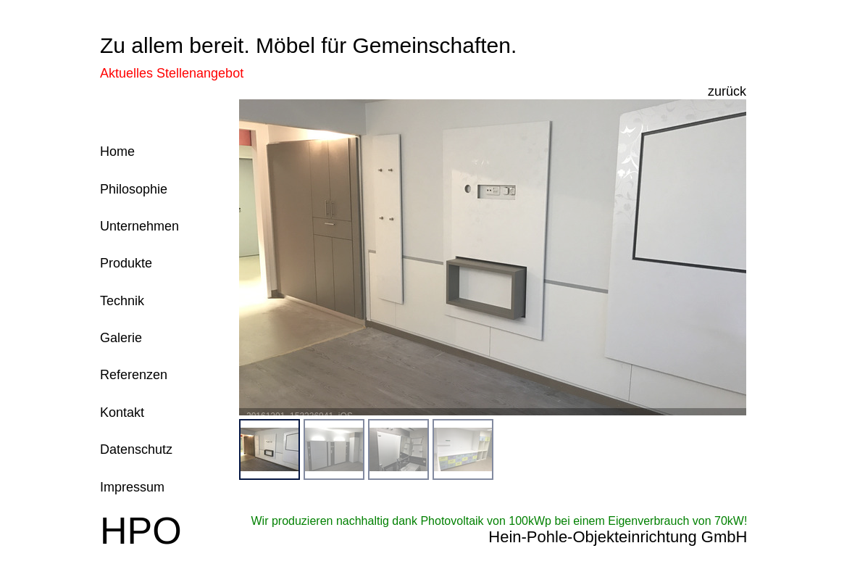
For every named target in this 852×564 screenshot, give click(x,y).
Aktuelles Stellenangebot (171, 73)
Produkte (126, 263)
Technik (122, 301)
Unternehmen (139, 226)
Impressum (132, 487)
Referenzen (133, 375)
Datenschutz (136, 449)
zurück (727, 91)
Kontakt (122, 412)
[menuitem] (269, 449)
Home (117, 151)
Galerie (121, 338)
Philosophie (133, 189)
